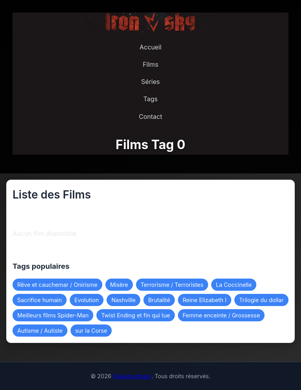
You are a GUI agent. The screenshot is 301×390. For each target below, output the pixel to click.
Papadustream (132, 376)
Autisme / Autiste (40, 330)
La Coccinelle (234, 284)
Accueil (150, 47)
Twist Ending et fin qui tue (135, 315)
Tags (150, 99)
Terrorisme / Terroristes (172, 284)
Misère (119, 284)
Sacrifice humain (39, 300)
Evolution (86, 300)
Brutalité (159, 300)
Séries (150, 82)
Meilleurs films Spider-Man (53, 315)
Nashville (123, 300)
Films (150, 64)
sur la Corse (91, 330)
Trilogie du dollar (261, 300)
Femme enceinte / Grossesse (221, 315)
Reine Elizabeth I (205, 300)
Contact (150, 116)
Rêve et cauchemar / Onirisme (57, 284)
